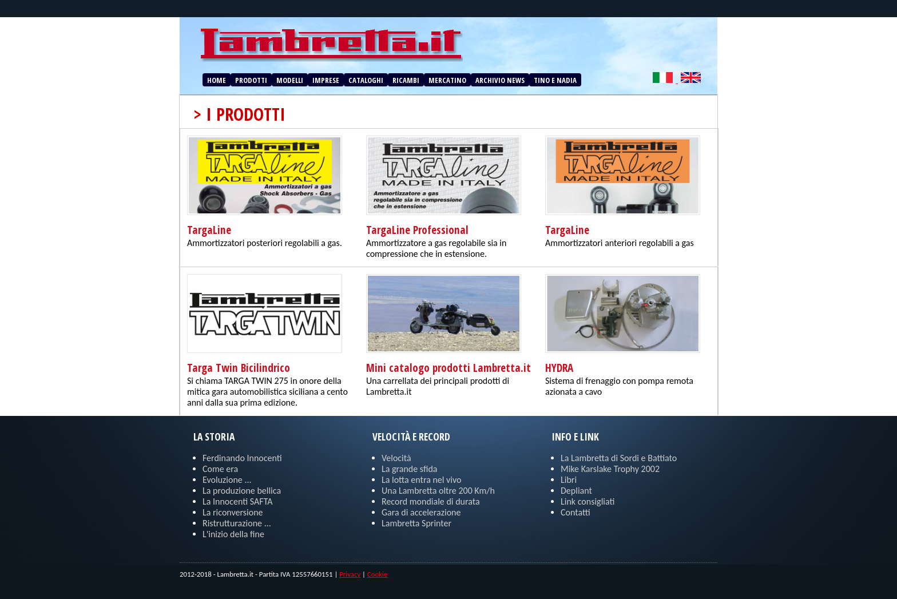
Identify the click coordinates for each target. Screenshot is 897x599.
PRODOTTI (251, 80)
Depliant (576, 490)
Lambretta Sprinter (416, 523)
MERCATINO (447, 80)
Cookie (377, 574)
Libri (569, 479)
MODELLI (289, 80)
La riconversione (233, 512)
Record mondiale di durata (431, 501)
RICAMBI (405, 80)
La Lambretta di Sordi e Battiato (619, 458)
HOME (216, 80)
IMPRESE (325, 80)
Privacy (349, 574)
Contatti (575, 512)
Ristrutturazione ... (237, 523)
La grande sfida (410, 468)
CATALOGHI (365, 80)
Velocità (396, 458)
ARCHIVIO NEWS (500, 80)
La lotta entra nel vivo (422, 479)
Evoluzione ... (227, 479)
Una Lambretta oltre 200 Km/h (438, 490)
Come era (220, 468)
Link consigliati (587, 501)
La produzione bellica (242, 490)
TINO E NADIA (555, 80)
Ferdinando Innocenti (242, 458)
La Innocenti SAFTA (237, 501)
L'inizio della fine (233, 534)
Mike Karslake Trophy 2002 (610, 468)
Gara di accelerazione (421, 512)
